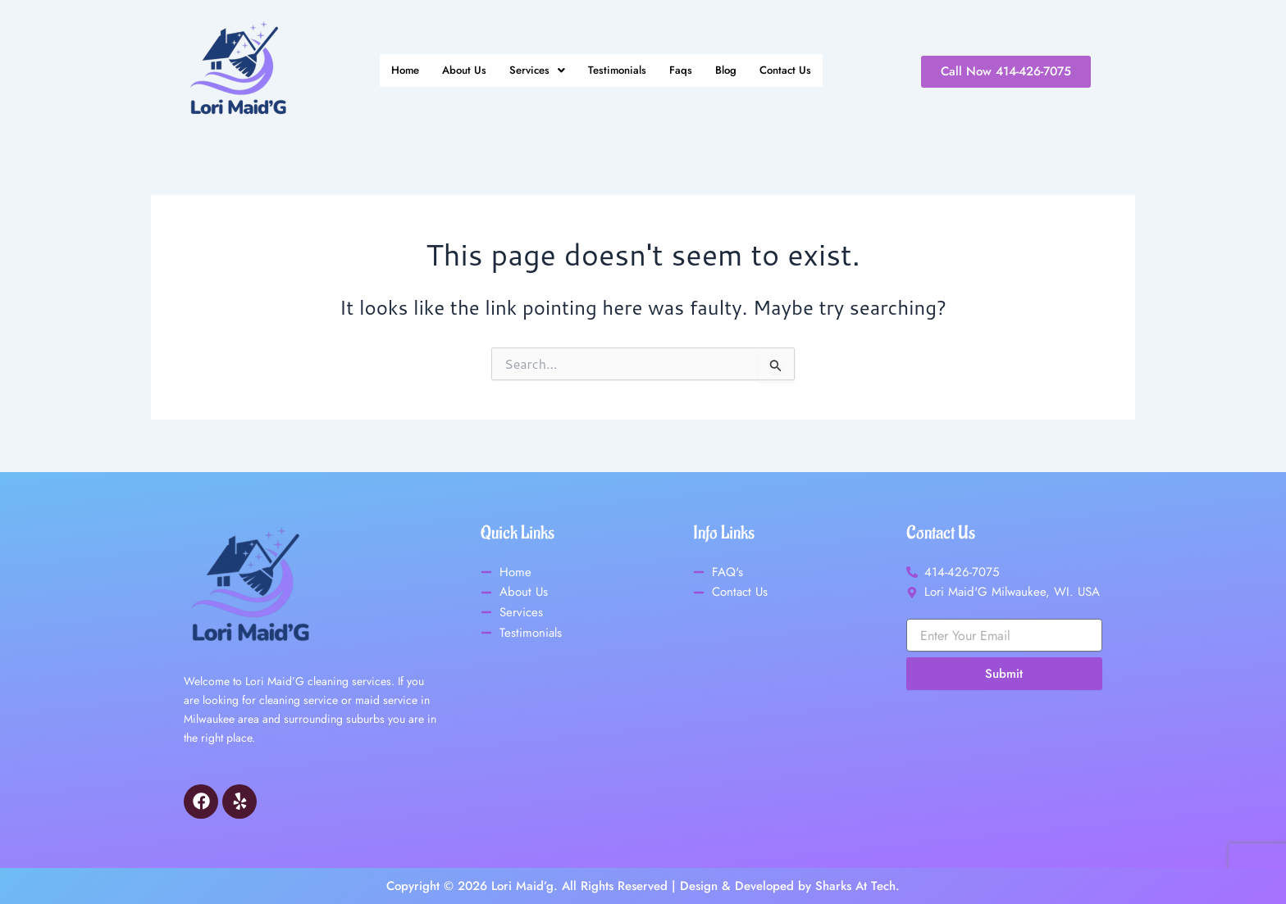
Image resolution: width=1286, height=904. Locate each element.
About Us (455, 71)
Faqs (687, 71)
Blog (735, 71)
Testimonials (618, 71)
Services (533, 71)
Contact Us (799, 71)
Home (392, 71)
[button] (533, 71)
